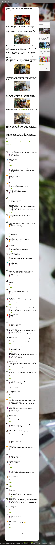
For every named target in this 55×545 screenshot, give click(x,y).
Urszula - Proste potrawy (12, 430)
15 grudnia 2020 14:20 (18, 501)
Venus (10, 262)
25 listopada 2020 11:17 (13, 214)
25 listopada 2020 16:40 (13, 238)
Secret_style (10, 151)
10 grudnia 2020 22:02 (18, 240)
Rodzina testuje (5, 1)
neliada (10, 415)
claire (9, 280)
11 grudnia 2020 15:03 (18, 332)
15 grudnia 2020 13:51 (18, 441)
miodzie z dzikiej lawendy (23, 109)
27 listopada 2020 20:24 (17, 461)
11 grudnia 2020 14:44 (18, 264)
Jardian (10, 175)
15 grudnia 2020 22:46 (18, 493)
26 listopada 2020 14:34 (14, 329)
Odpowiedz (10, 165)
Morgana (10, 521)
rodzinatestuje (13, 154)
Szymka (10, 159)
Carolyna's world (11, 321)
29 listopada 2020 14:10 (13, 498)
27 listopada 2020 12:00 (17, 391)
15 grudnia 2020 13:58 (18, 456)
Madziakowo (10, 314)
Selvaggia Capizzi (11, 461)
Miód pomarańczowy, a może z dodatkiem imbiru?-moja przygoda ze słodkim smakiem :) (20, 141)
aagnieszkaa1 (11, 337)
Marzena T (10, 197)
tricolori (10, 361)
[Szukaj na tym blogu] (50, 1)
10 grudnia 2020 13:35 (18, 185)
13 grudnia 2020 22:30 (18, 382)
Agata (10, 238)
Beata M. (10, 329)
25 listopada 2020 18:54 (13, 262)
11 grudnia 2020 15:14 (18, 348)
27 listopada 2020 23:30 (15, 476)
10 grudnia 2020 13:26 (18, 154)
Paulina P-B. (10, 221)
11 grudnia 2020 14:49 (18, 275)
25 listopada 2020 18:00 (16, 245)
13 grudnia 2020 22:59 (18, 410)
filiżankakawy (11, 253)
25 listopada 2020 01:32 (13, 175)
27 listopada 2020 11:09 (15, 387)
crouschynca (10, 446)
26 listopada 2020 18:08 (13, 353)
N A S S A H (10, 476)
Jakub (10, 182)
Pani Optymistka (11, 205)
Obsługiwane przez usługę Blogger (27, 542)
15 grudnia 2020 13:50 (18, 425)
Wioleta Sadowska (11, 190)
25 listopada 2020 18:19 (15, 253)
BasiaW (10, 498)
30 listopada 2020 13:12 (13, 506)
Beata (9, 506)
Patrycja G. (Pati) (11, 245)
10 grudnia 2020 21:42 (18, 208)
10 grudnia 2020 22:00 (18, 225)
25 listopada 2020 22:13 (13, 280)
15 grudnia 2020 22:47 (18, 309)
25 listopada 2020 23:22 (17, 298)
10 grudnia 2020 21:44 (18, 216)
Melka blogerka (11, 269)
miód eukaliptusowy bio (26, 92)
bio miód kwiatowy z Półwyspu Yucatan (16, 125)
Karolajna (10, 230)
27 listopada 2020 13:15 (14, 407)
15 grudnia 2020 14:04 (18, 471)
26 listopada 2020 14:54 (15, 337)
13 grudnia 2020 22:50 (18, 402)
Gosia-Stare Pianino (12, 391)
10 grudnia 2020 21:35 (18, 200)
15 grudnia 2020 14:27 (18, 516)
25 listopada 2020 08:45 (17, 190)
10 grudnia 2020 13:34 (18, 169)
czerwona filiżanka (11, 298)
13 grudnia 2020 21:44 (18, 356)
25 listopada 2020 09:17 (16, 205)
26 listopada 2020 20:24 (14, 361)
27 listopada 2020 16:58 (15, 446)
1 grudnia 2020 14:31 (14, 521)
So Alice (10, 407)
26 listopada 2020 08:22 (15, 314)
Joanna (10, 214)
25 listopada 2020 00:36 (14, 159)
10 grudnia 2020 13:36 (18, 192)
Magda (10, 353)
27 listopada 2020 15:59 (19, 430)
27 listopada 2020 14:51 (13, 415)
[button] (6, 12)
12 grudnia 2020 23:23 (18, 324)
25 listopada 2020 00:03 (15, 151)
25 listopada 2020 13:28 (14, 230)
